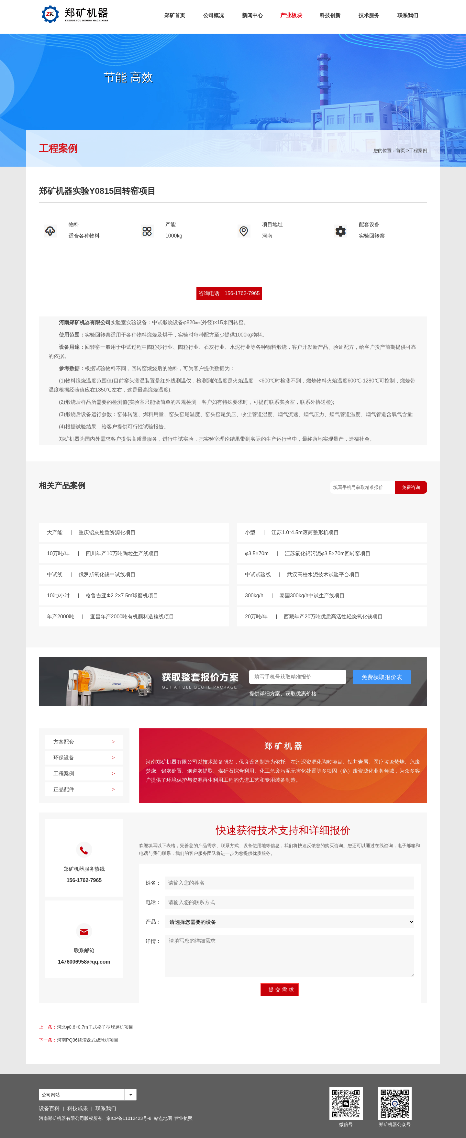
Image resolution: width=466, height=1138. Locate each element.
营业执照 (183, 1118)
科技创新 (330, 15)
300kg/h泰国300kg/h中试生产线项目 (295, 595)
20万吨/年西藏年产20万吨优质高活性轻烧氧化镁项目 (314, 616)
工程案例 (418, 150)
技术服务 (369, 15)
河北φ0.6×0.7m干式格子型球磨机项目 (95, 1027)
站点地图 (163, 1118)
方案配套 (84, 742)
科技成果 (77, 1108)
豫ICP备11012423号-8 (128, 1118)
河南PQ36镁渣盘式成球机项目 (87, 1040)
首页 (400, 150)
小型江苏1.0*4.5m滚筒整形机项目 (292, 532)
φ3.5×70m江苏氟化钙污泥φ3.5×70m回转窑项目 (308, 553)
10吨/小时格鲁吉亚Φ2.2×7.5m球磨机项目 (102, 595)
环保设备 (84, 758)
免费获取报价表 (381, 677)
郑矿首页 (174, 15)
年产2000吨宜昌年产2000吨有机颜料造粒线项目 (110, 616)
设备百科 (49, 1108)
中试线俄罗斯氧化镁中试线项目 (91, 574)
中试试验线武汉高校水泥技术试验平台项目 (302, 574)
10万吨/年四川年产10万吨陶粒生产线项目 (103, 553)
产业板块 (291, 15)
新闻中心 (252, 15)
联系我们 (407, 15)
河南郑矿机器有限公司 (85, 322)
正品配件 (84, 789)
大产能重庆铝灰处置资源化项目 (91, 532)
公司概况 (213, 15)
